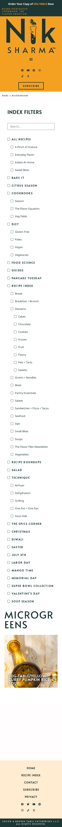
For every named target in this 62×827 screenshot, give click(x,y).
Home (5, 96)
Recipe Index (31, 775)
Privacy (31, 796)
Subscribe (31, 789)
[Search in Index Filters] (31, 126)
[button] (31, 59)
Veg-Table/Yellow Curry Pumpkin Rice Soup (29, 679)
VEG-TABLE (40, 4)
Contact (31, 782)
